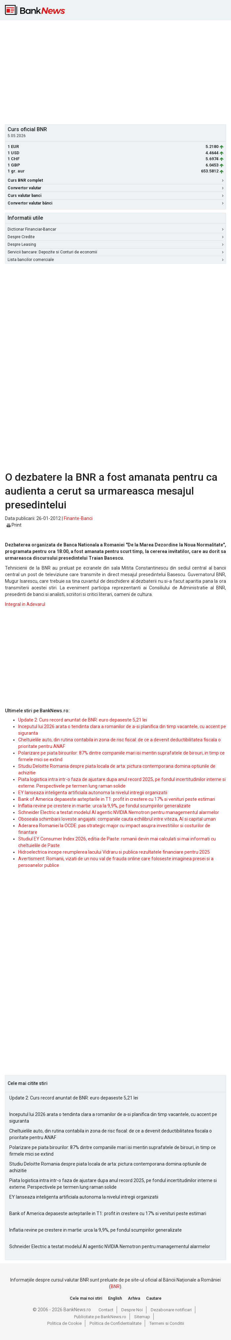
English (115, 1298)
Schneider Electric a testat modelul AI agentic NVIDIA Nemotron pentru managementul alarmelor (118, 812)
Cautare (154, 1298)
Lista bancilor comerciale (115, 259)
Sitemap (142, 1316)
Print (14, 525)
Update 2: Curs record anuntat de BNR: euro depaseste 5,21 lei (82, 720)
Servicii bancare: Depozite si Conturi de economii (115, 252)
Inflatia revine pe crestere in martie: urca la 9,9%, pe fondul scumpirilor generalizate (104, 805)
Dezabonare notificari (171, 1309)
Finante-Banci (78, 518)
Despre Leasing (115, 244)
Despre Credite (115, 237)
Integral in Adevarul (25, 604)
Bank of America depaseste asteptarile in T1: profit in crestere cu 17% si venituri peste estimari (116, 799)
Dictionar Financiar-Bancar (115, 229)
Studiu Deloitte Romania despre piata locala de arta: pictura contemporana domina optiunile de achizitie (108, 1167)
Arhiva (134, 1298)
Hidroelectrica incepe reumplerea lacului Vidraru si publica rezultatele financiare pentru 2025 (114, 852)
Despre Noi (132, 1309)
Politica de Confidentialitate (115, 1323)
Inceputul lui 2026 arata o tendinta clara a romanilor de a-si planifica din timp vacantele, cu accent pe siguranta (113, 1118)
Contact (105, 1309)
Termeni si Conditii (166, 1323)
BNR (115, 1286)
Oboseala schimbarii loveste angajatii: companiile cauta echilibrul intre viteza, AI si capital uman (117, 819)
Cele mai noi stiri (86, 1298)
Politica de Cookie (64, 1323)
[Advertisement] (118, 71)
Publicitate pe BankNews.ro (100, 1316)
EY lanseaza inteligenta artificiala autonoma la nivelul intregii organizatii (92, 792)
